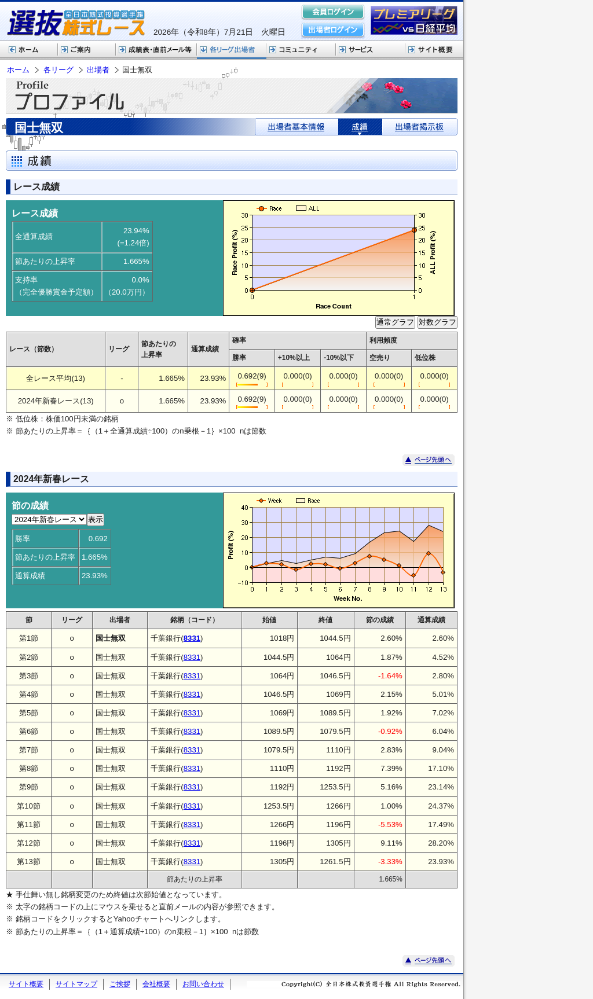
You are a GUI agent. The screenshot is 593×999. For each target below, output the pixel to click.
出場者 (98, 69)
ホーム (29, 50)
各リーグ (231, 50)
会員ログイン (333, 12)
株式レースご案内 (87, 50)
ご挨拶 (119, 984)
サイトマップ (76, 984)
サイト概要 (434, 50)
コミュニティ (301, 50)
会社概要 (156, 984)
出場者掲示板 (419, 126)
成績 (360, 126)
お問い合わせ (203, 984)
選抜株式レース (156, 50)
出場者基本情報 (297, 126)
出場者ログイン (333, 30)
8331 (192, 657)
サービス (370, 50)
